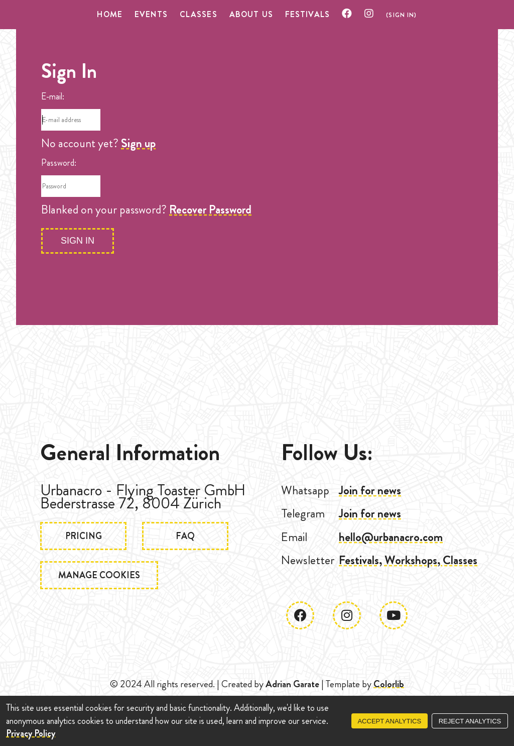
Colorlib (388, 684)
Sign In (77, 241)
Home (109, 14)
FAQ (189, 536)
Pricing (85, 536)
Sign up (138, 143)
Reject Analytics (470, 721)
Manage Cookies (101, 576)
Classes (198, 14)
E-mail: (52, 96)
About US (251, 14)
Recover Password (210, 209)
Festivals (307, 14)
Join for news (370, 490)
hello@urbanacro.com (391, 537)
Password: (58, 162)
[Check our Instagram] (369, 14)
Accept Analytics (389, 721)
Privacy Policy (30, 733)
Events (151, 14)
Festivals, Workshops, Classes (408, 560)
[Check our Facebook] (347, 14)
